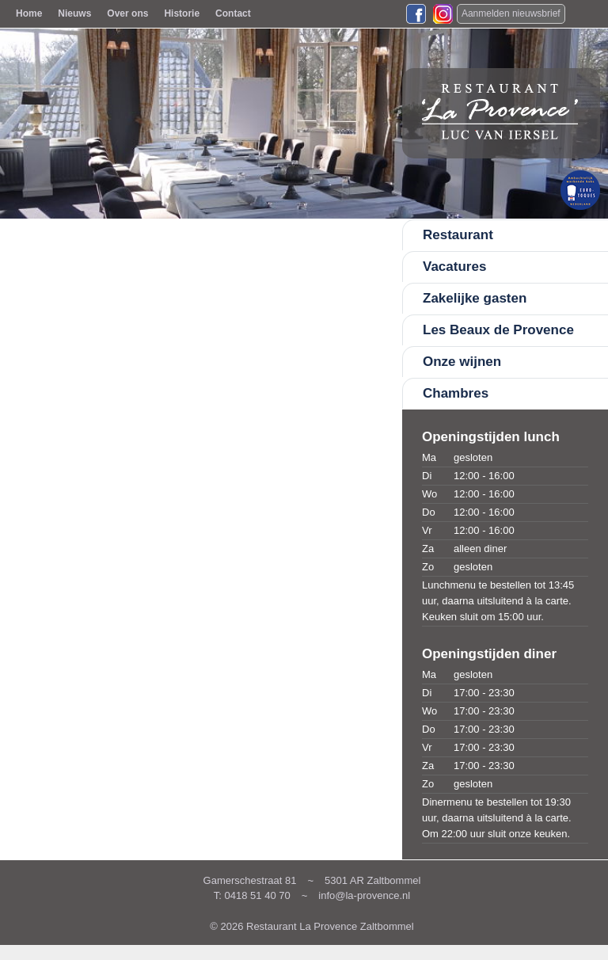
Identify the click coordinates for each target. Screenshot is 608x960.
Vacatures (454, 266)
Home (29, 13)
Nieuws (74, 13)
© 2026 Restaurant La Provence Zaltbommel (311, 926)
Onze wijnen (462, 361)
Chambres (455, 393)
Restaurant (458, 234)
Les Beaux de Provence (498, 329)
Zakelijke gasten (474, 298)
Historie (182, 13)
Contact (233, 13)
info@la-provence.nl (364, 895)
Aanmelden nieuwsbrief (511, 13)
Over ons (127, 13)
